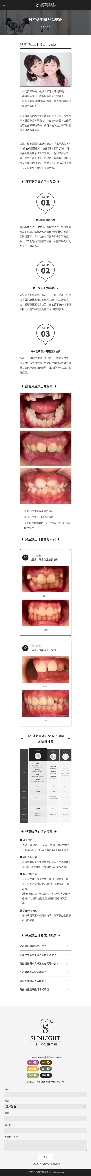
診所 (7, 1101)
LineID (8, 1125)
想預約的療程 (11, 1137)
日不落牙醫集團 (45, 5)
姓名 (7, 1089)
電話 (7, 1113)
